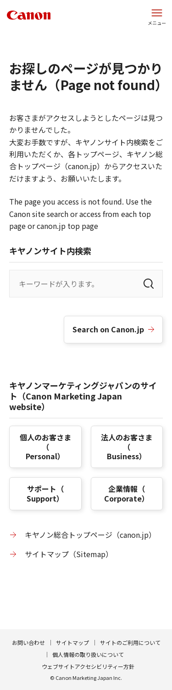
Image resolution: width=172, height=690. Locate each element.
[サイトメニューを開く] (157, 16)
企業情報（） (126, 493)
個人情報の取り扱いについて (88, 654)
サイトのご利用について (130, 642)
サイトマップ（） (69, 553)
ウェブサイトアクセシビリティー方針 (88, 666)
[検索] (149, 284)
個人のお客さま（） (45, 447)
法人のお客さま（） (126, 447)
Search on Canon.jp (108, 329)
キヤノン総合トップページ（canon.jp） (90, 534)
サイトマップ (72, 642)
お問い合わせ (28, 642)
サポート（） (45, 493)
